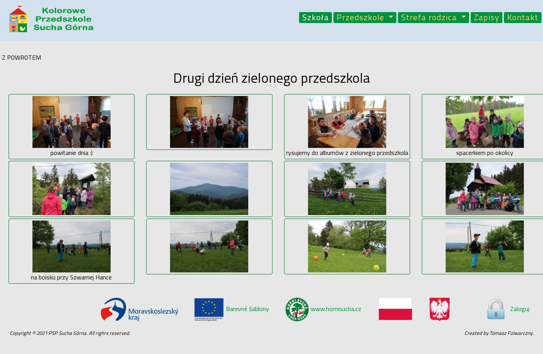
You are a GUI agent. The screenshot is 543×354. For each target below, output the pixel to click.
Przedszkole (362, 17)
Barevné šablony (231, 309)
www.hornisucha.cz (323, 309)
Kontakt (522, 17)
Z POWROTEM (21, 57)
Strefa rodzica (430, 17)
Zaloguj (507, 309)
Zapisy (486, 17)
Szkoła (315, 17)
